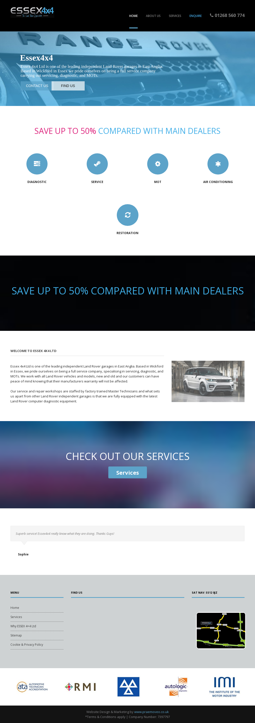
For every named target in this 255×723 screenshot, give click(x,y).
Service (97, 182)
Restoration (127, 233)
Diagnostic (37, 182)
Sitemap (16, 635)
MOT (157, 182)
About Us (153, 16)
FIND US (68, 86)
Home (133, 16)
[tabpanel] (31, 687)
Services (175, 16)
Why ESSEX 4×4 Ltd (23, 626)
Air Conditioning (218, 182)
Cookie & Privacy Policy (26, 644)
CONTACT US (37, 86)
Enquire (196, 16)
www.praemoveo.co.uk (151, 712)
